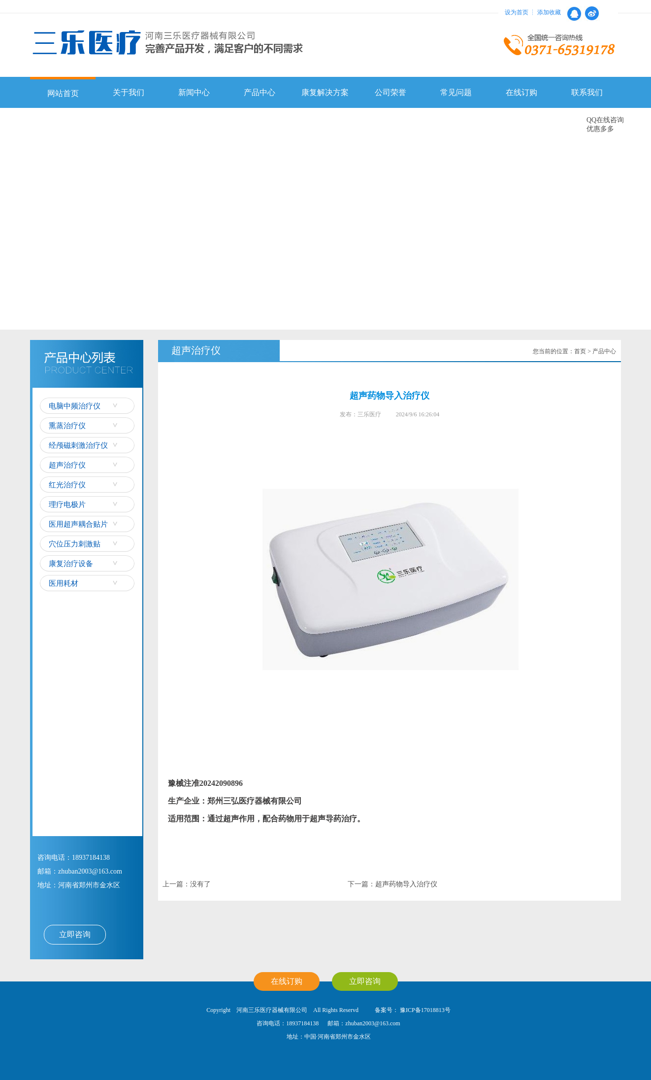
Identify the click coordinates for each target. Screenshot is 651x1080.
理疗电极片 (67, 504)
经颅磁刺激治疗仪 (78, 445)
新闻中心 (194, 92)
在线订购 (521, 92)
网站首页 (63, 93)
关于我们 (128, 92)
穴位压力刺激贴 (74, 544)
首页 (580, 351)
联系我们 (587, 92)
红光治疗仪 (67, 485)
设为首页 (516, 12)
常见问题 (456, 92)
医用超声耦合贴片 (78, 524)
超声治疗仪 (67, 465)
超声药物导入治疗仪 (406, 884)
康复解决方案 (325, 92)
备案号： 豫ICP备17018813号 (412, 1010)
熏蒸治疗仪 (67, 426)
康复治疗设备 (71, 564)
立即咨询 (75, 934)
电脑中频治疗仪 (74, 406)
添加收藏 (549, 12)
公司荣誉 (390, 92)
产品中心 (259, 92)
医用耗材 (63, 583)
